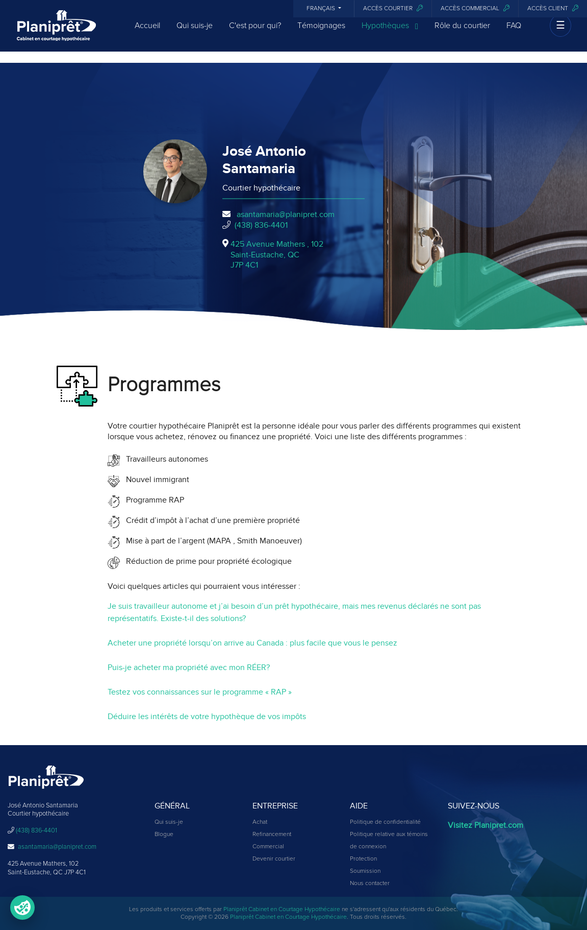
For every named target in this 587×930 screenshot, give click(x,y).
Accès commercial (475, 8)
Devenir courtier (273, 859)
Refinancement (271, 834)
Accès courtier (393, 8)
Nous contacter (370, 883)
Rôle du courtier (462, 32)
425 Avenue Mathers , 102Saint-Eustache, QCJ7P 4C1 (277, 255)
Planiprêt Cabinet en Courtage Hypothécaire (281, 910)
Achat (259, 822)
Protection (363, 859)
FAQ (513, 32)
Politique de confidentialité (385, 822)
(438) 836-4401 (261, 225)
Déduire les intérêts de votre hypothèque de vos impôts (207, 716)
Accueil (147, 32)
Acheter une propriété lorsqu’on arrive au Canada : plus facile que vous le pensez (252, 643)
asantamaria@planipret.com (286, 214)
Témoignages (321, 32)
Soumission (365, 871)
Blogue (164, 834)
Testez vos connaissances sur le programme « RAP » (200, 692)
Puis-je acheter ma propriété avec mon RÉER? (189, 667)
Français (322, 9)
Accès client (552, 8)
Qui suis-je (194, 32)
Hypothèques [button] (390, 32)
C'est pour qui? (255, 32)
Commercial (268, 847)
